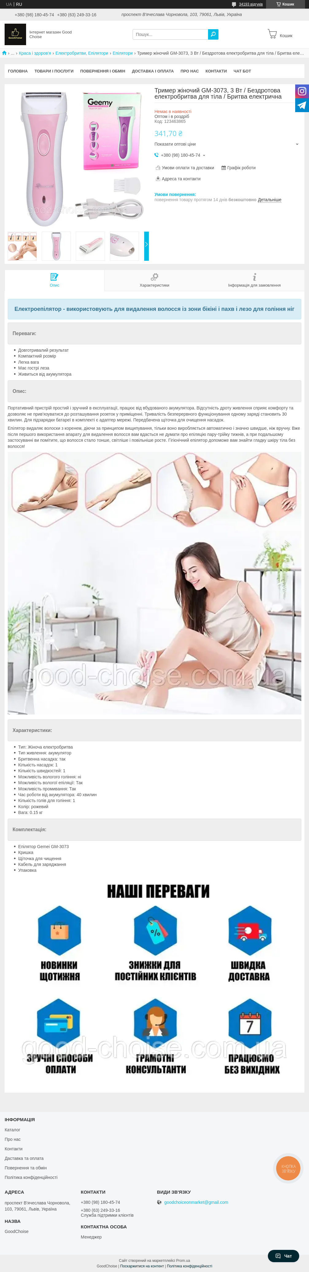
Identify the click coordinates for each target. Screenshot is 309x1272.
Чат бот (242, 71)
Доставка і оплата (153, 71)
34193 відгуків (251, 4)
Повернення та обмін (26, 1167)
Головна (18, 71)
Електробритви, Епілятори (82, 53)
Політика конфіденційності (31, 1177)
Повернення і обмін (103, 71)
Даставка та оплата (24, 1158)
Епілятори (123, 53)
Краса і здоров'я (35, 53)
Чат (283, 1256)
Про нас (189, 71)
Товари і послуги (53, 71)
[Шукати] (213, 34)
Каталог (12, 1129)
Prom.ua (183, 1260)
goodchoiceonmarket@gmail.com (196, 1202)
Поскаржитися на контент (142, 1266)
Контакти (216, 71)
